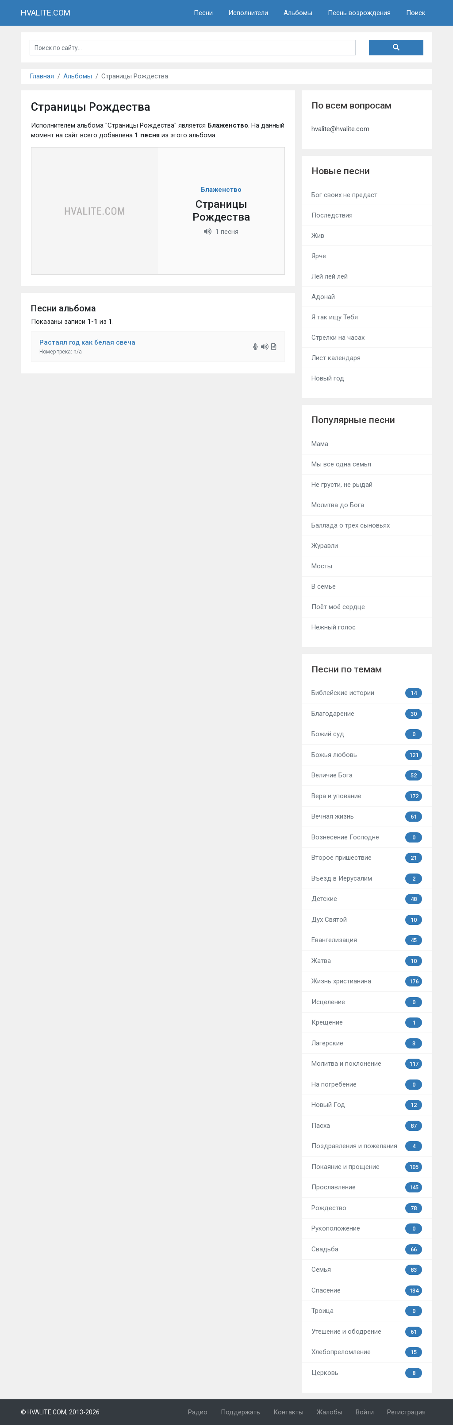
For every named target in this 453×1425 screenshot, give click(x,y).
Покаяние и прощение (366, 1167)
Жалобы (329, 1412)
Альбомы (298, 13)
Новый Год (366, 1105)
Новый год (327, 378)
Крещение (366, 1022)
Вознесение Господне (366, 837)
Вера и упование (366, 796)
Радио (197, 1412)
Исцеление (366, 1002)
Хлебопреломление (366, 1352)
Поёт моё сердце (338, 607)
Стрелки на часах (338, 338)
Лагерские (366, 1043)
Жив (317, 236)
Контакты (288, 1412)
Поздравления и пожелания (366, 1146)
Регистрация (406, 1412)
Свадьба (366, 1249)
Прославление (366, 1187)
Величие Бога (366, 775)
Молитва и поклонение (366, 1064)
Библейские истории (366, 693)
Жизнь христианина (366, 981)
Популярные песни (353, 420)
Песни (203, 13)
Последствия (332, 215)
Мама (319, 444)
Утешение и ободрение (366, 1332)
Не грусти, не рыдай (341, 485)
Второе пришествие (366, 858)
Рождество (366, 1208)
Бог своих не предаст (344, 195)
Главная (42, 76)
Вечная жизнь (366, 817)
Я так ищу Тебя (334, 317)
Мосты (321, 566)
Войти (365, 1412)
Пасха (366, 1126)
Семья (366, 1270)
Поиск (416, 13)
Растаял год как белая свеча (87, 342)
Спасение (366, 1290)
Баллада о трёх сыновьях (350, 525)
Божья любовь (366, 755)
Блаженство (221, 190)
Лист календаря (336, 358)
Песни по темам (346, 669)
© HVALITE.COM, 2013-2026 (60, 1412)
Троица (366, 1311)
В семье (323, 586)
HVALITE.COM (45, 12)
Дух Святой (366, 920)
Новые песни (340, 171)
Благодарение (366, 714)
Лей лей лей (329, 276)
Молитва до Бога (337, 505)
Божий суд (366, 734)
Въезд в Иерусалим (366, 879)
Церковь (366, 1373)
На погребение (366, 1084)
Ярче (318, 256)
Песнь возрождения (359, 13)
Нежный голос (333, 627)
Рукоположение (366, 1228)
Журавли (324, 546)
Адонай (323, 297)
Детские (366, 899)
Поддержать (240, 1412)
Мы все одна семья (341, 464)
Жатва (366, 961)
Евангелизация (366, 940)
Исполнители (248, 13)
